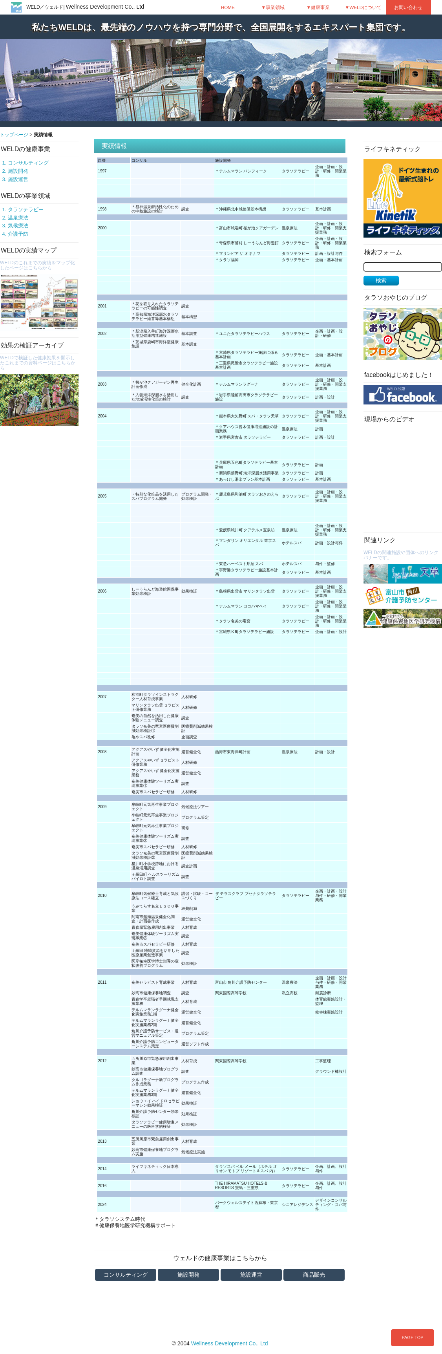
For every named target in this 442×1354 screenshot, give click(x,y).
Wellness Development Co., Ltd (229, 1343)
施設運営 (18, 179)
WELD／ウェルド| (85, 7)
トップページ (14, 134)
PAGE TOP (412, 1337)
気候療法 (18, 226)
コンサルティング (28, 163)
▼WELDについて (363, 7)
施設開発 (18, 171)
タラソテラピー (26, 209)
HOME (228, 7)
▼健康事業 (318, 7)
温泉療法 (18, 218)
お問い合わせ (408, 7)
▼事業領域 (273, 7)
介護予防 (18, 234)
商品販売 (314, 1275)
